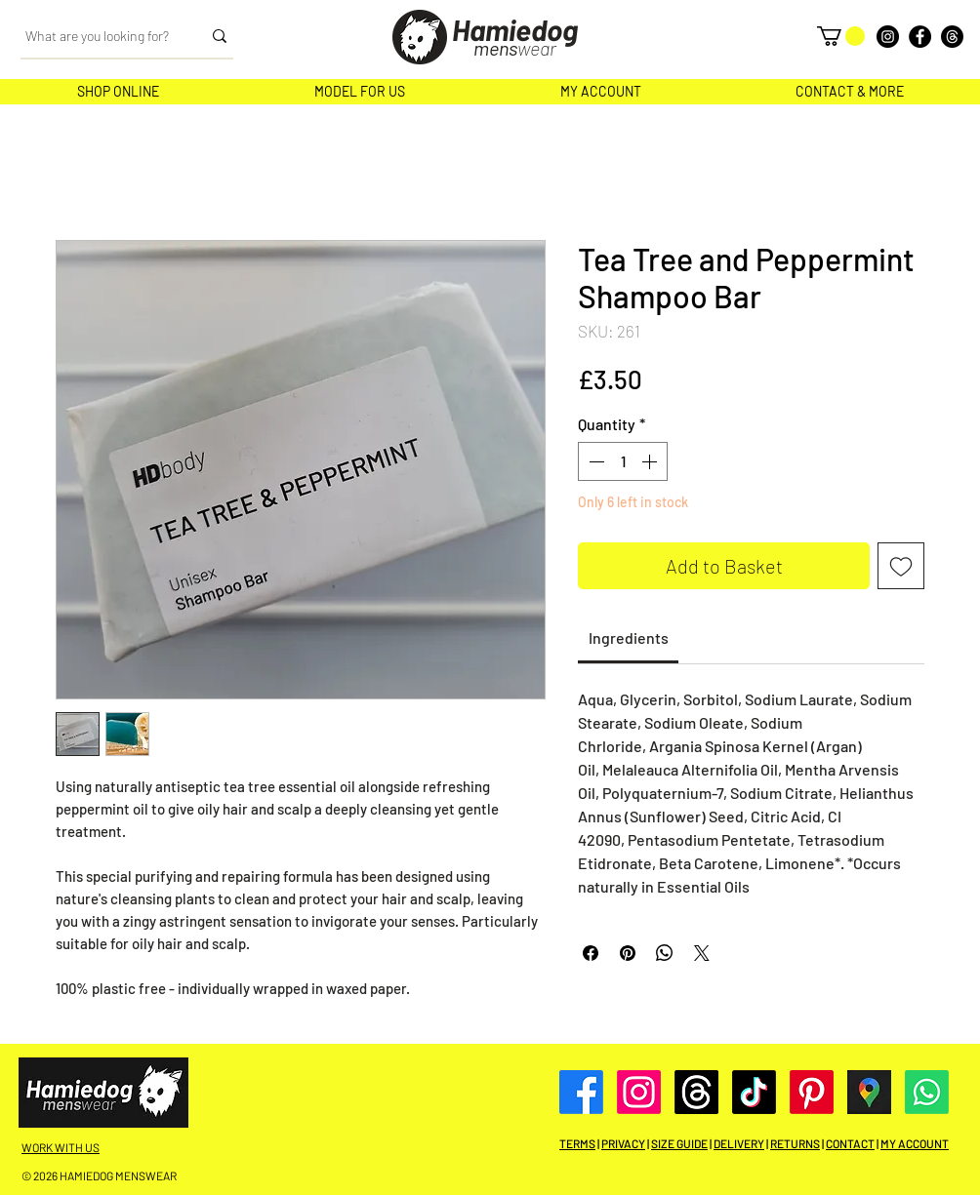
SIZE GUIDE (679, 1143)
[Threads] (952, 36)
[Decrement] (594, 461)
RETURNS (795, 1143)
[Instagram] (888, 36)
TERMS (577, 1143)
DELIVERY (739, 1143)
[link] (629, 637)
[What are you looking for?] (98, 36)
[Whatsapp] (927, 1092)
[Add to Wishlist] (901, 565)
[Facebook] (920, 36)
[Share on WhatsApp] (664, 953)
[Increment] (651, 461)
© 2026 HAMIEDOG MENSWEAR (99, 1175)
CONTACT (850, 1143)
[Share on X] (702, 953)
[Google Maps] (869, 1092)
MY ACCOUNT (914, 1143)
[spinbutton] (622, 461)
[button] (841, 36)
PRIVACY (623, 1143)
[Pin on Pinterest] (627, 953)
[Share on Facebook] (590, 953)
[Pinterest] (812, 1092)
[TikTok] (754, 1092)
